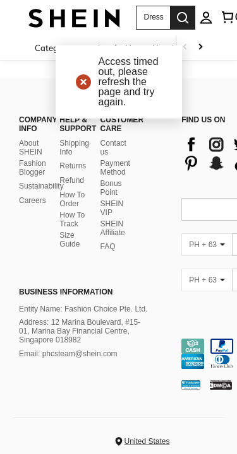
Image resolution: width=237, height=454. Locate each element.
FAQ (108, 246)
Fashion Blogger (32, 168)
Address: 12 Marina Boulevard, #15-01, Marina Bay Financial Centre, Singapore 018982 (79, 331)
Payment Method (115, 168)
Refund (71, 180)
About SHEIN (30, 147)
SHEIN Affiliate (112, 228)
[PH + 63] (206, 244)
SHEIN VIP (112, 208)
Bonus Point (111, 188)
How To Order (72, 199)
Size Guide (69, 239)
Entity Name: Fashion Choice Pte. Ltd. (83, 309)
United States (146, 441)
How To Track (72, 219)
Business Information (65, 292)
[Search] (182, 18)
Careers (32, 200)
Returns (72, 165)
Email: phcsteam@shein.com (68, 353)
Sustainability (41, 186)
